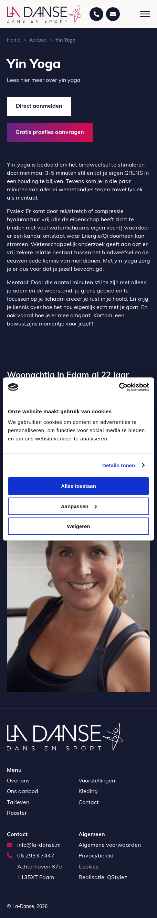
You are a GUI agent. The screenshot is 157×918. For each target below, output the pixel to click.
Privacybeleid (96, 856)
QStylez (117, 877)
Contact (88, 802)
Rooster (17, 813)
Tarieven (18, 802)
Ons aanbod (22, 791)
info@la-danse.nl (34, 845)
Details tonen (118, 465)
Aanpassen (79, 506)
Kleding (88, 791)
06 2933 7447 (30, 856)
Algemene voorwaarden (109, 845)
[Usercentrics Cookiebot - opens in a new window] (119, 387)
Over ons (18, 781)
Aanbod (37, 40)
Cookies (88, 867)
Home (13, 40)
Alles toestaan (78, 486)
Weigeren (78, 526)
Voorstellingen (96, 781)
